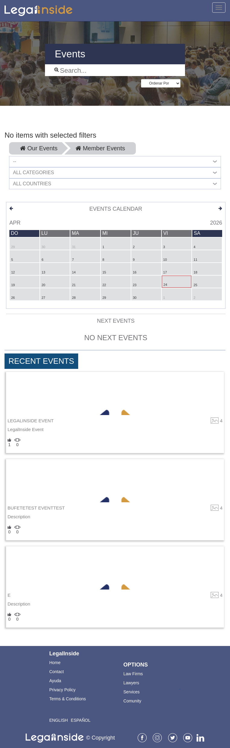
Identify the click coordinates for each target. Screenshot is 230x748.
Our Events (39, 148)
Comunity (132, 700)
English (58, 720)
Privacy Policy (62, 689)
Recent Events (41, 361)
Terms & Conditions (67, 698)
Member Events (100, 148)
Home (54, 662)
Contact (56, 671)
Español (81, 720)
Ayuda (55, 680)
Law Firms (133, 673)
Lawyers (131, 682)
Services (131, 691)
